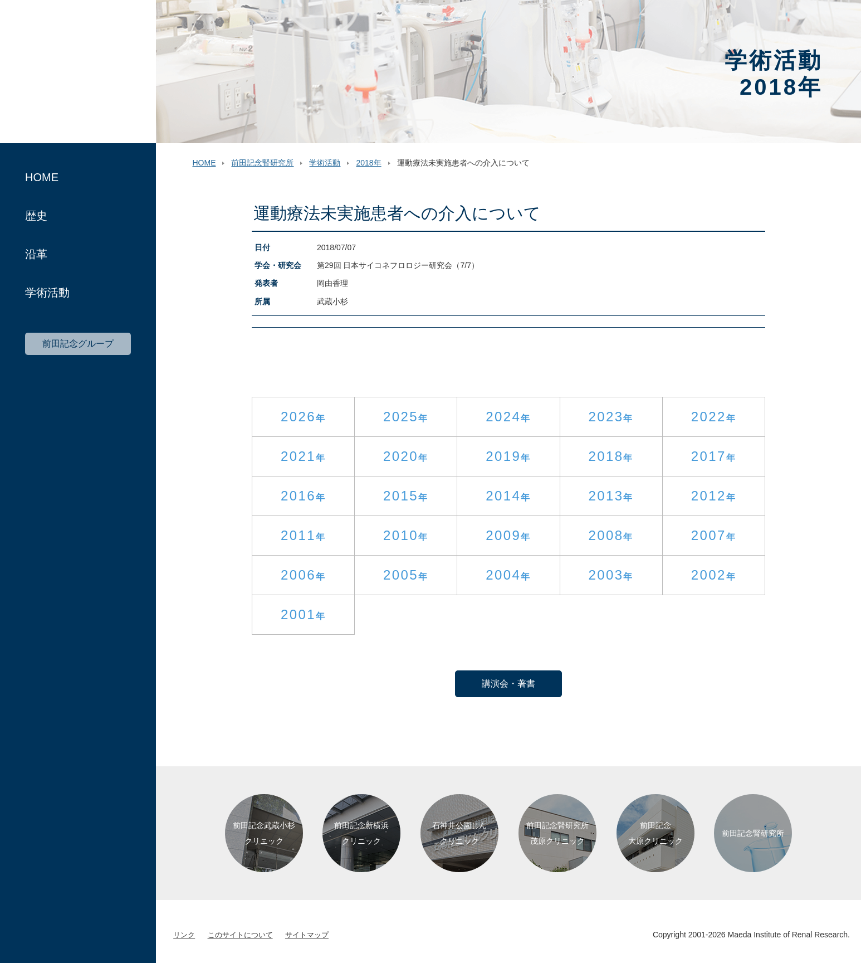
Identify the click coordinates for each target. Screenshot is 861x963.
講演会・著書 (508, 683)
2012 (708, 495)
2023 (605, 416)
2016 (298, 495)
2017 (708, 456)
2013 (605, 495)
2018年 (368, 162)
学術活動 (47, 292)
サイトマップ (307, 935)
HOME (41, 177)
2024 (503, 416)
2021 (298, 456)
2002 (708, 574)
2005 (400, 574)
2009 (503, 535)
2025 (400, 416)
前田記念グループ (78, 343)
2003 (605, 574)
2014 (503, 495)
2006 (298, 574)
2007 (708, 535)
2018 (605, 456)
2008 (605, 535)
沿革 (36, 254)
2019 (503, 456)
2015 (400, 495)
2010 (400, 535)
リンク (184, 935)
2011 (298, 535)
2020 (400, 456)
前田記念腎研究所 (78, 71)
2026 (298, 416)
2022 (708, 416)
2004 (503, 574)
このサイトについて (240, 935)
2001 (298, 614)
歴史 (36, 216)
